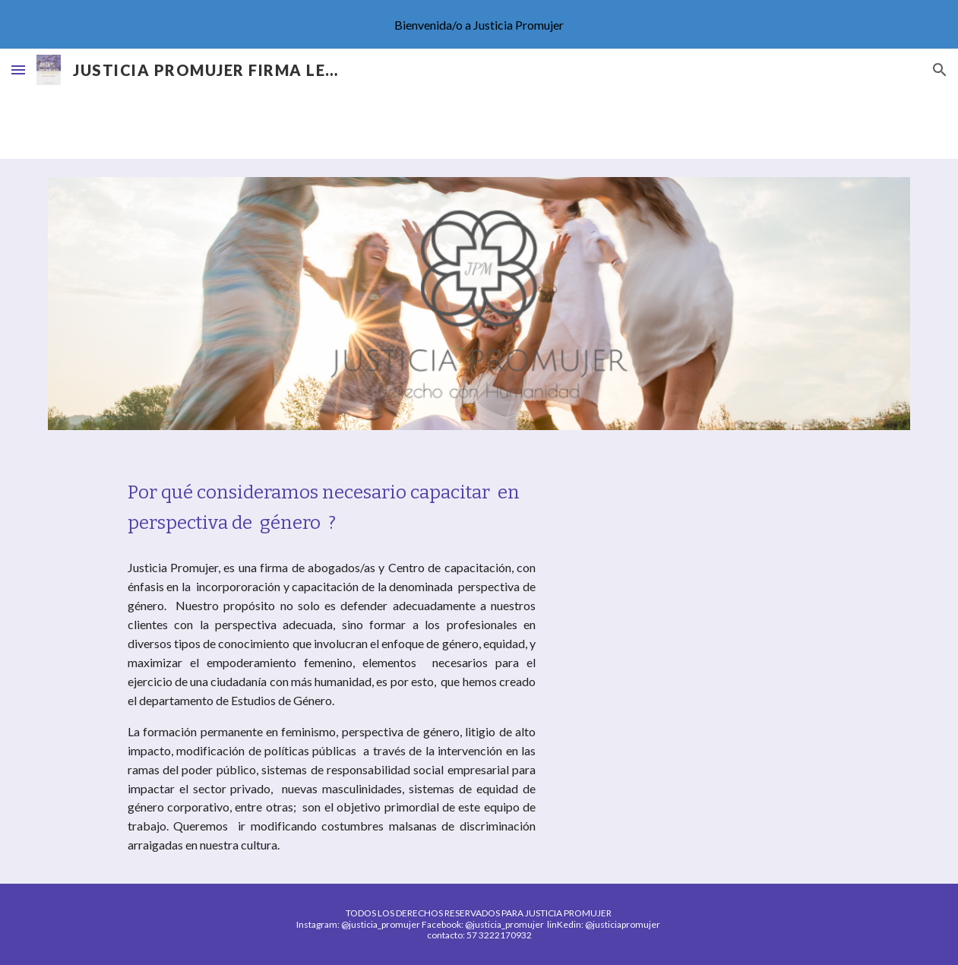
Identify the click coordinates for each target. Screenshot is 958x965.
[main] (332, 507)
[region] (479, 24)
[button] (18, 69)
